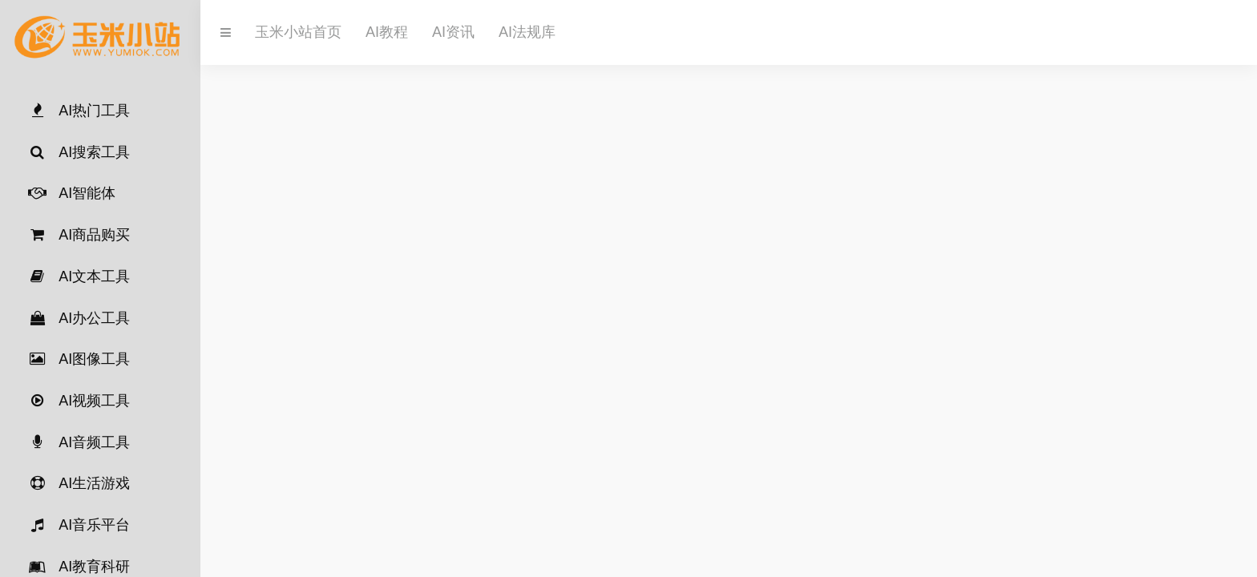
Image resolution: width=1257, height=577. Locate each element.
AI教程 (387, 32)
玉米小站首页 (298, 32)
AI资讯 (453, 32)
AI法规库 (527, 32)
